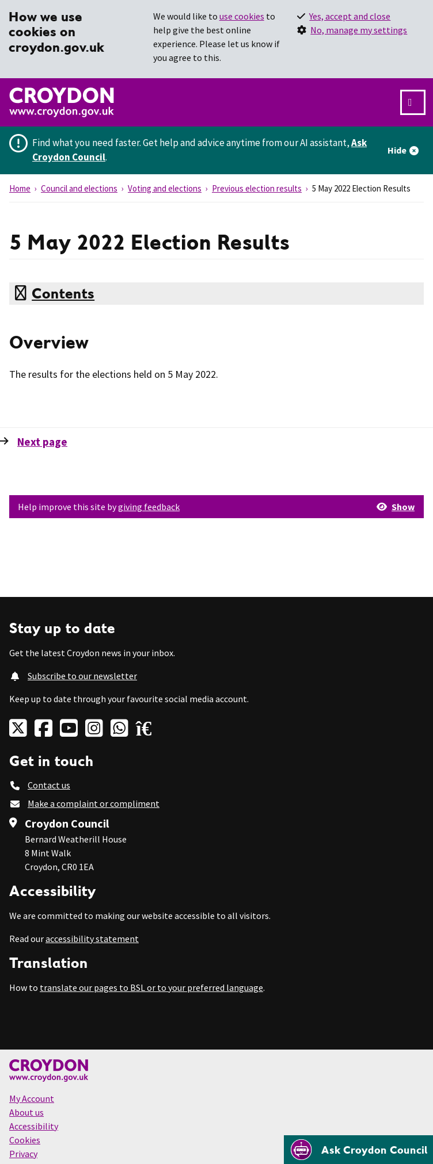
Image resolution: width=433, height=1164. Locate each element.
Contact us (49, 785)
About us (26, 1112)
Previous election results (257, 188)
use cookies (241, 16)
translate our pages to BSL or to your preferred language (151, 987)
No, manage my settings (358, 30)
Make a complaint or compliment (93, 803)
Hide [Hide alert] (397, 150)
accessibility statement (92, 938)
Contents (63, 293)
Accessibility (33, 1126)
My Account (31, 1098)
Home (20, 188)
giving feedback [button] (149, 506)
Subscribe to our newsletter (82, 675)
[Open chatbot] (358, 1149)
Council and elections (79, 188)
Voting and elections (165, 188)
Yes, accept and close (349, 16)
